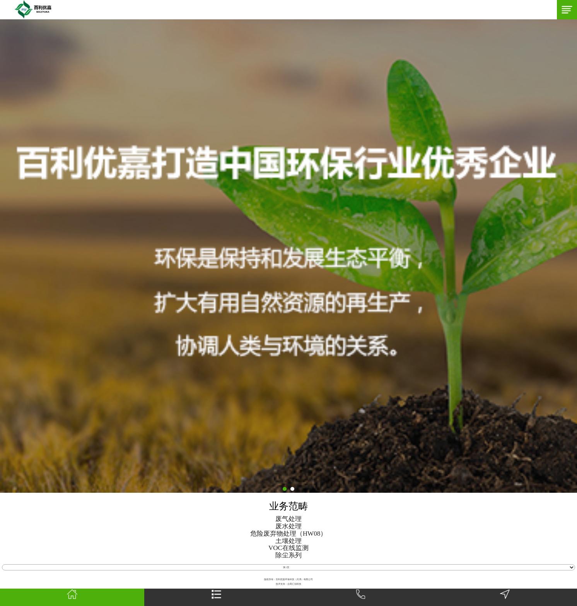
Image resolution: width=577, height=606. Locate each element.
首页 (72, 597)
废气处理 (288, 519)
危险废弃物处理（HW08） (288, 534)
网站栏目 (217, 597)
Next (4, 256)
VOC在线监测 (288, 548)
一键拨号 (361, 597)
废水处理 (288, 526)
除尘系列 (288, 555)
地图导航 (505, 597)
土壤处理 (288, 541)
